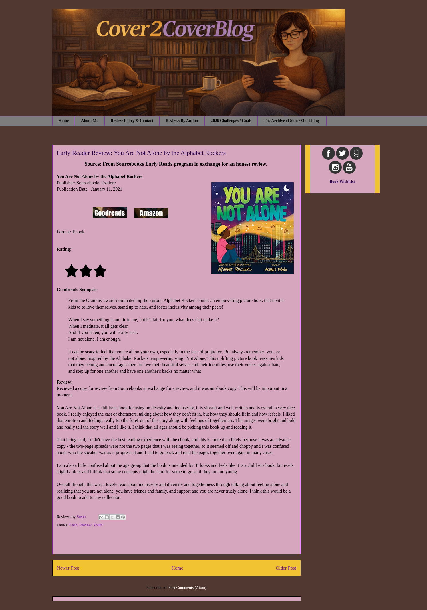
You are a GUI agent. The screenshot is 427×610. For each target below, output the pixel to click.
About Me (89, 121)
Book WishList (342, 181)
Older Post (286, 568)
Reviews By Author (182, 121)
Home (64, 121)
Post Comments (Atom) (187, 587)
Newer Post (68, 568)
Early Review (80, 525)
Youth (98, 525)
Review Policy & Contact (132, 121)
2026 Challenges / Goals (231, 121)
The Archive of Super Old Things (292, 121)
